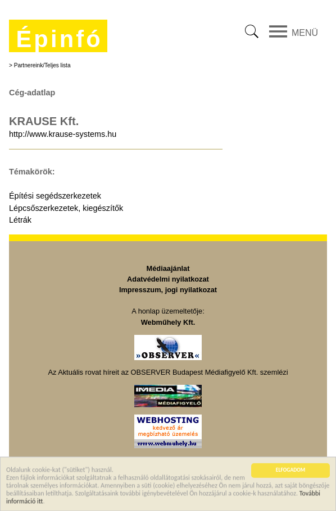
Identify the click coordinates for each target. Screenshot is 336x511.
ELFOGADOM (290, 470)
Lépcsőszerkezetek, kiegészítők (66, 208)
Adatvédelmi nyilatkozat (168, 279)
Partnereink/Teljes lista (42, 65)
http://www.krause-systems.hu (62, 134)
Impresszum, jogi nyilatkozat (168, 290)
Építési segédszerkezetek (55, 195)
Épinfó (59, 39)
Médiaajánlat (168, 268)
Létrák (20, 219)
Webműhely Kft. (168, 322)
